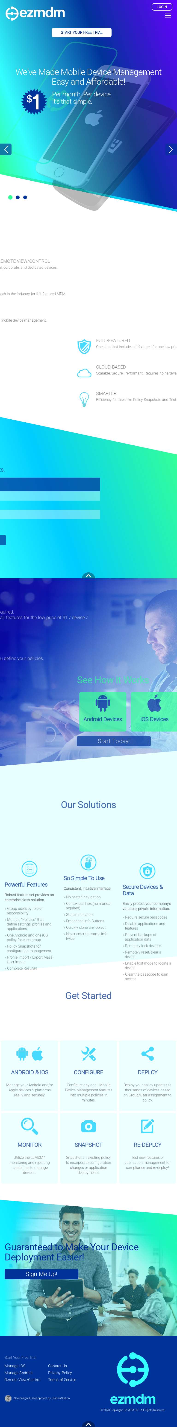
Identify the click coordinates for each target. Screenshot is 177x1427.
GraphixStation (61, 1398)
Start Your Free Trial (81, 32)
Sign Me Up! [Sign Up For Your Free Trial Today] (41, 1274)
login (162, 7)
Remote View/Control (22, 1380)
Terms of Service (62, 1380)
